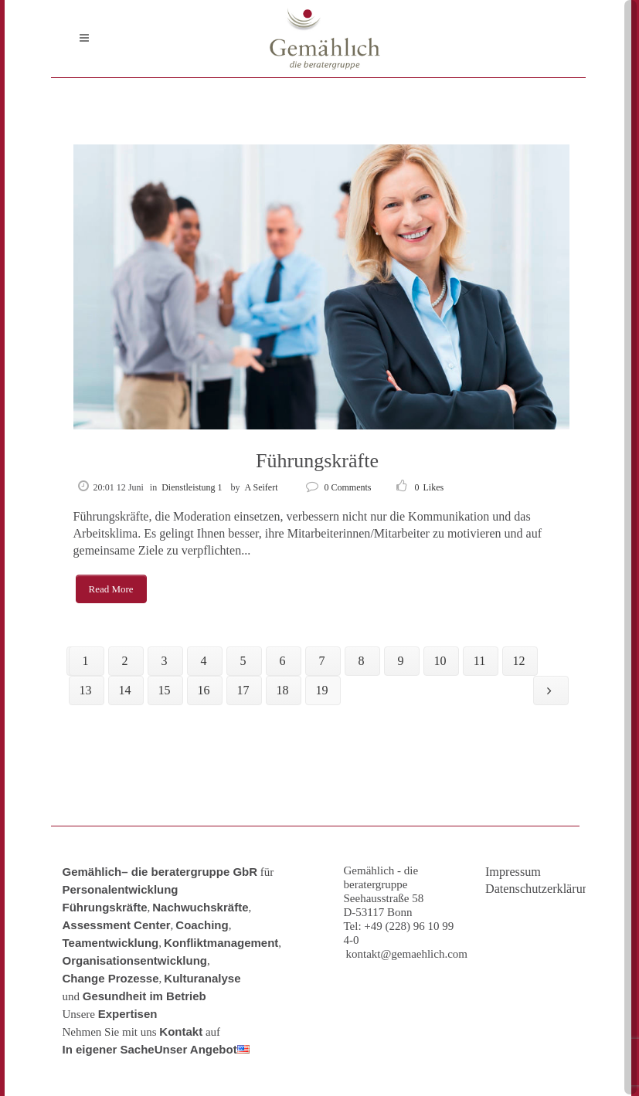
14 (125, 690)
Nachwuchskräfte (200, 907)
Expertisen (128, 1013)
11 (479, 660)
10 (440, 660)
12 (519, 660)
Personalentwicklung (120, 889)
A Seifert (261, 487)
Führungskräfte (317, 461)
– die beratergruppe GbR (189, 871)
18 (283, 690)
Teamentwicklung (111, 942)
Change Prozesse (111, 978)
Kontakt (180, 1031)
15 (164, 690)
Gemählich (92, 871)
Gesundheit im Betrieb (144, 996)
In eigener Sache (109, 1049)
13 (86, 690)
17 (243, 690)
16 (204, 690)
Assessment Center (117, 924)
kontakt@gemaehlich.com (407, 954)
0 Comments (339, 487)
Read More (111, 589)
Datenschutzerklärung (529, 889)
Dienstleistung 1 (191, 487)
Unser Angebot (196, 1049)
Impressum (513, 872)
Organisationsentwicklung (135, 960)
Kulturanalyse (202, 978)
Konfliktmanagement (221, 942)
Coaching (201, 924)
